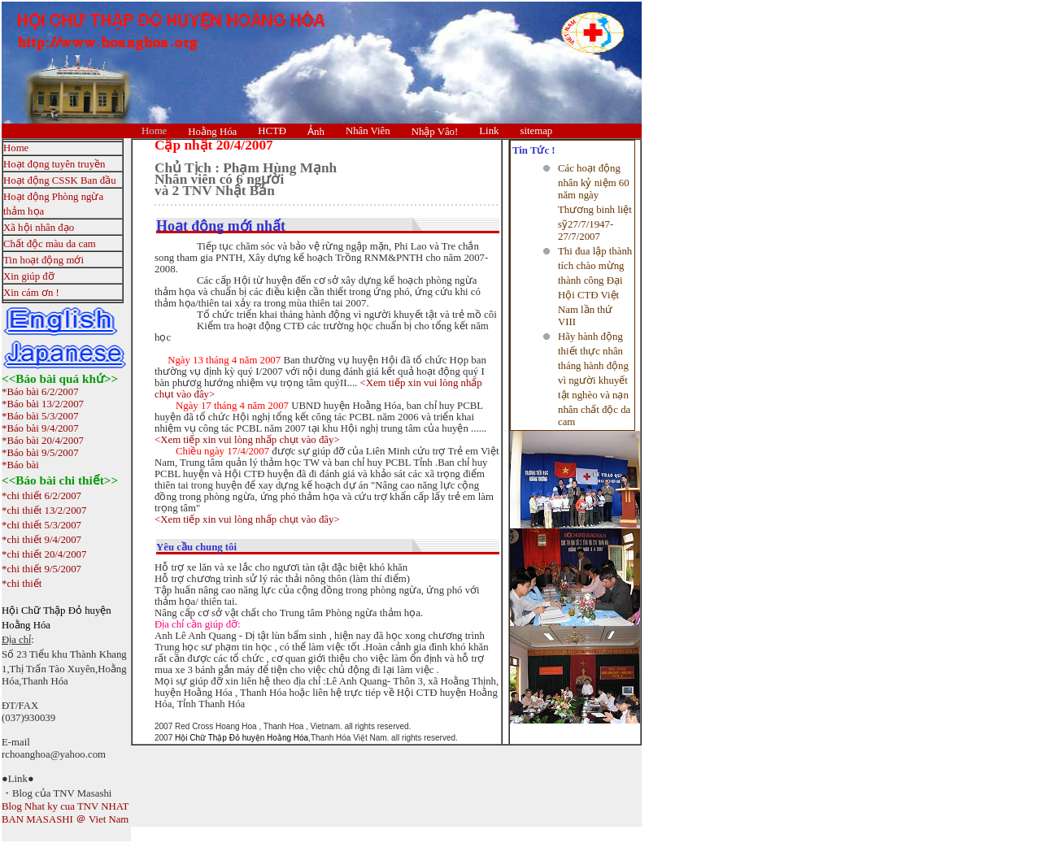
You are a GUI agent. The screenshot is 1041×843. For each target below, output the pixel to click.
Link (489, 131)
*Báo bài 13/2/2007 (43, 404)
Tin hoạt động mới (43, 260)
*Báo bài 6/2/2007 (40, 392)
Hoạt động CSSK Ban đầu (59, 180)
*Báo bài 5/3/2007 (40, 416)
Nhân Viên (368, 131)
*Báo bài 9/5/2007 (40, 452)
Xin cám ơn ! (31, 292)
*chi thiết (21, 583)
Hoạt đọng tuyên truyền (54, 164)
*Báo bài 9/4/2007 (40, 428)
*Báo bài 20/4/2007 (43, 440)
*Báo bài (20, 465)
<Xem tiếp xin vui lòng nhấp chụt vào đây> (247, 439)
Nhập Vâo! (435, 131)
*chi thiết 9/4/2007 (41, 539)
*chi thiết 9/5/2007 (41, 569)
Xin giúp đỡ (28, 276)
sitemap (536, 131)
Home (154, 131)
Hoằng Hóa (212, 131)
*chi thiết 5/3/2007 (41, 525)
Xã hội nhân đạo (38, 227)
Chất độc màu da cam (49, 244)
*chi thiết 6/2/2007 (41, 496)
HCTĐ (272, 131)
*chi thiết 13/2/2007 (44, 510)
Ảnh (315, 131)
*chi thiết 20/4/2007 (44, 554)
